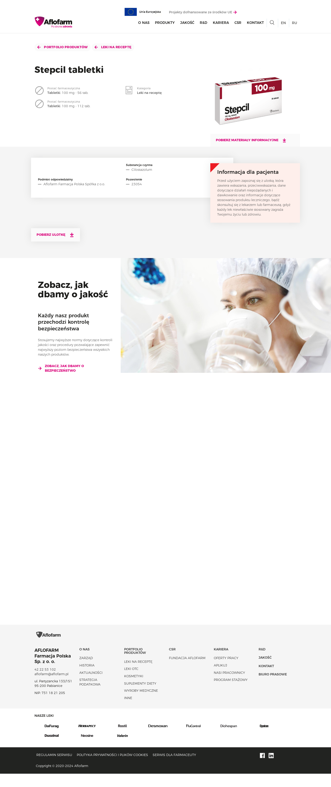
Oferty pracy (226, 671)
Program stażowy (231, 693)
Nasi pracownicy (229, 686)
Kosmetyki (133, 689)
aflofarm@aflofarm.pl (51, 687)
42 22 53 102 (45, 683)
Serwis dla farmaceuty (174, 768)
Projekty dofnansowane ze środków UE (203, 13)
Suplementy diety (140, 696)
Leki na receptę (112, 47)
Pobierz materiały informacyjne (251, 140)
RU (294, 24)
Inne (128, 711)
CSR (237, 24)
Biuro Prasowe (273, 688)
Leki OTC (131, 682)
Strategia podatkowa (89, 695)
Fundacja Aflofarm (187, 671)
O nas (143, 24)
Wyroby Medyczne (141, 704)
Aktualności (91, 686)
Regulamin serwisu (54, 768)
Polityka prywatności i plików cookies (112, 768)
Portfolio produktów (62, 47)
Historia (86, 678)
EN (283, 24)
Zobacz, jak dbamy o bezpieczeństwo (61, 368)
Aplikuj (220, 678)
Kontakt (255, 24)
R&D (203, 24)
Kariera (221, 24)
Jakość (187, 24)
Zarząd (86, 671)
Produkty (165, 24)
